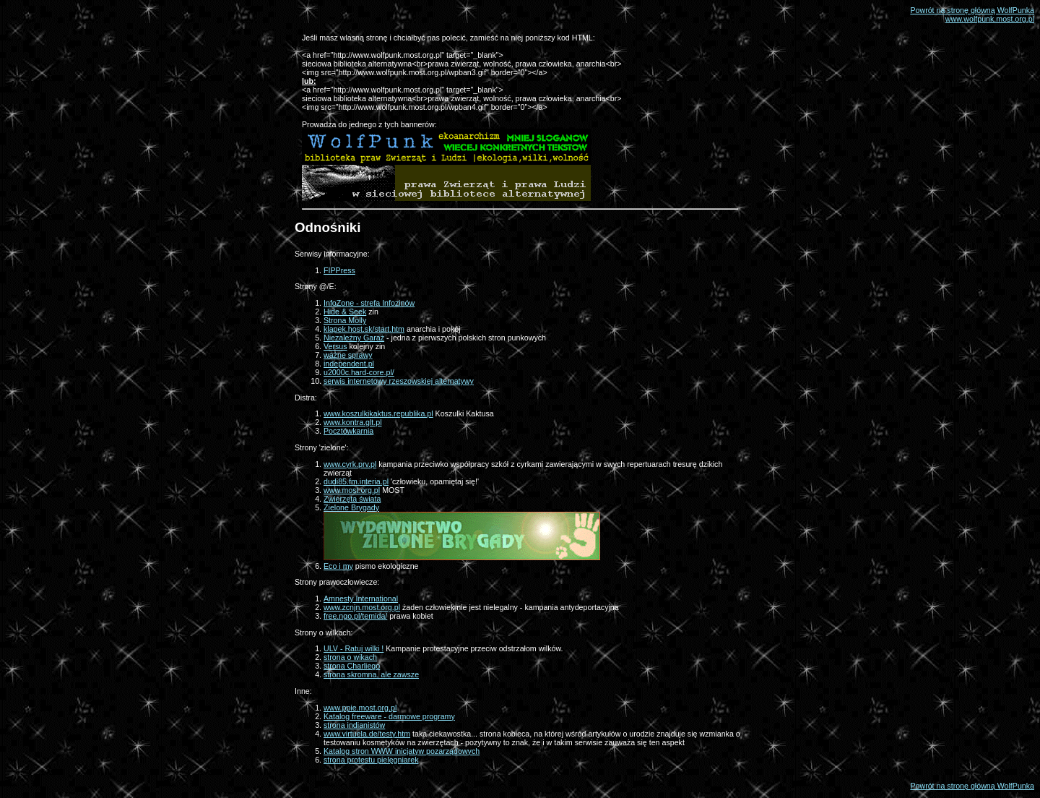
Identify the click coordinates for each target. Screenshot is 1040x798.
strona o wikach (350, 657)
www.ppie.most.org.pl (360, 707)
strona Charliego (352, 665)
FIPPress (339, 270)
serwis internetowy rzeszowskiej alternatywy (399, 381)
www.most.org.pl (352, 490)
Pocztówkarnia (348, 430)
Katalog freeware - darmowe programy (389, 716)
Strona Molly (345, 320)
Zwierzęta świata (352, 498)
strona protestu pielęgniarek (371, 759)
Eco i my (338, 566)
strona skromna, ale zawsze (371, 674)
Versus (335, 346)
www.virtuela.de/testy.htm (367, 733)
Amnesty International (361, 598)
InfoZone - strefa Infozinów (369, 303)
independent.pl (349, 363)
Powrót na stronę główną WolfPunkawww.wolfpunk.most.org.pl (972, 14)
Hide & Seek (345, 311)
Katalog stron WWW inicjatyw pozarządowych (402, 751)
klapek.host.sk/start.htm (364, 329)
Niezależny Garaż (354, 337)
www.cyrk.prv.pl (350, 464)
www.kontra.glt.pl (353, 422)
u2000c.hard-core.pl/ (359, 372)
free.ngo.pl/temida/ (355, 616)
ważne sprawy (348, 355)
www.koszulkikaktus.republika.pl (378, 413)
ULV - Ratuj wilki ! (354, 648)
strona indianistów (354, 725)
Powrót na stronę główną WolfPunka (972, 785)
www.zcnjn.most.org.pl (362, 607)
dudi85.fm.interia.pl (356, 481)
